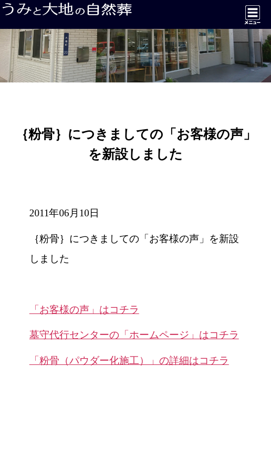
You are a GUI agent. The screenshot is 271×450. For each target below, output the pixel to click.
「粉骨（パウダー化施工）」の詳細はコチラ (129, 360)
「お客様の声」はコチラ (84, 309)
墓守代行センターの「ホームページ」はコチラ (134, 334)
